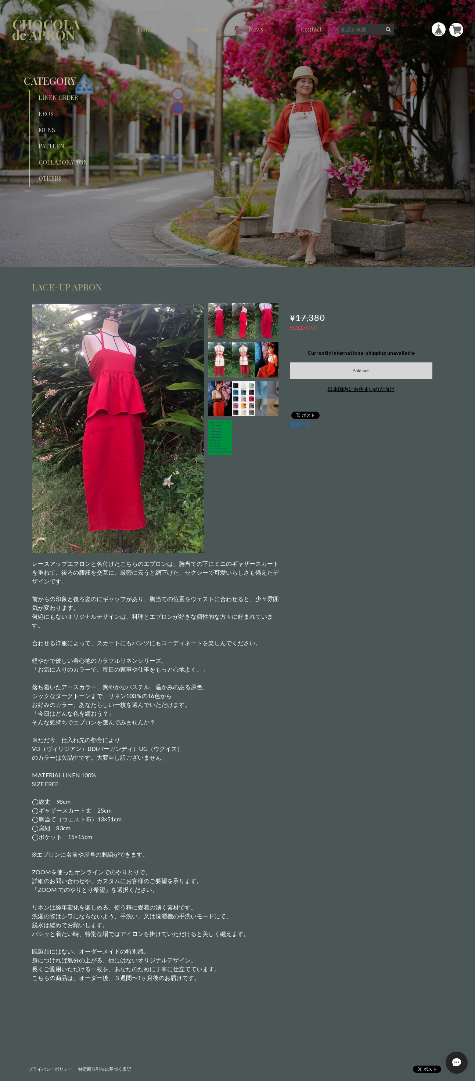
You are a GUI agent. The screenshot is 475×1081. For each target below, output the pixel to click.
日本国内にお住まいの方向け (361, 389)
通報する (299, 424)
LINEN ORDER (58, 97)
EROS (46, 114)
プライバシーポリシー (50, 1069)
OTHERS (50, 178)
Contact (311, 29)
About (201, 29)
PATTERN (51, 146)
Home (146, 29)
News (256, 29)
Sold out (361, 370)
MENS (47, 130)
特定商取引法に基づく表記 (104, 1069)
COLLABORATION (63, 162)
